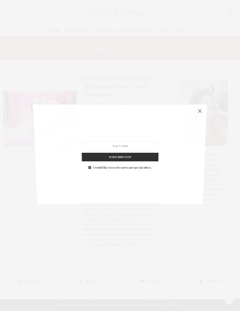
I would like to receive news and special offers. (122, 157)
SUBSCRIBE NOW (120, 149)
